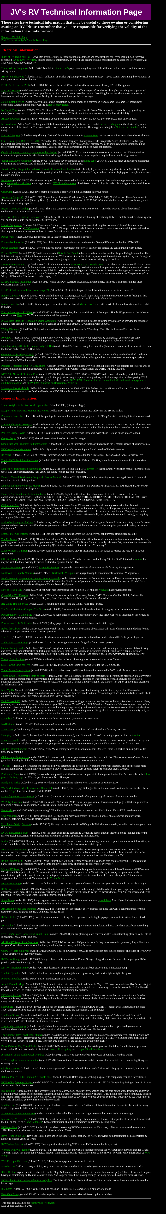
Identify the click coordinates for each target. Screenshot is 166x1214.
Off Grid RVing (9, 559)
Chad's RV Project (10, 1068)
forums (138, 559)
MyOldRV (6, 718)
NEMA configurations (64, 183)
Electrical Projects (10, 135)
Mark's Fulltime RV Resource (16, 424)
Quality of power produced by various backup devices (29, 152)
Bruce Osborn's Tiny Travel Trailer (19, 1046)
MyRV (4, 841)
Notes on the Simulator (128, 127)
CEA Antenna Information (15, 757)
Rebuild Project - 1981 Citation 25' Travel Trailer (26, 1077)
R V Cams (6, 1188)
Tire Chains (7, 729)
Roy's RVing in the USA (14, 1135)
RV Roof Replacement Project (17, 1082)
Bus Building (8, 1090)
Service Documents (11, 567)
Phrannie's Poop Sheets (13, 416)
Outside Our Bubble (68, 253)
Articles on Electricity (12, 76)
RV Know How (9, 1127)
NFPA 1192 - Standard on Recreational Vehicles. (52, 383)
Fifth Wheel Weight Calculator (17, 522)
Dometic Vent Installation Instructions (21, 468)
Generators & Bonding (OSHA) (17, 354)
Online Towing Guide (12, 648)
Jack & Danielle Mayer (13, 984)
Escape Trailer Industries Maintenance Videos (25, 410)
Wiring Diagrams (10, 329)
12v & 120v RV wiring (24, 59)
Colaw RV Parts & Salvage (15, 950)
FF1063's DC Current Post (15, 85)
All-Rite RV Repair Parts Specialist (19, 942)
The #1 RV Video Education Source (19, 460)
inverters (136, 735)
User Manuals (8, 816)
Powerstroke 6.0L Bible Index (16, 623)
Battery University (11, 295)
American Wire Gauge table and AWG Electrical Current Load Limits (37, 169)
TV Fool (5, 765)
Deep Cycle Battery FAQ (14, 264)
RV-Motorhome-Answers (14, 849)
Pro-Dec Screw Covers (13, 433)
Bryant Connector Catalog (15, 208)
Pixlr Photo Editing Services (16, 824)
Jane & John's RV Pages (13, 1026)
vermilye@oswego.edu (43, 1202)
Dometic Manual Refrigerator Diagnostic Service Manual (31, 477)
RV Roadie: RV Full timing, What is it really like (26, 1180)
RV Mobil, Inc (8, 917)
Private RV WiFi (9, 253)
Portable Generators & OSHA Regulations (23, 365)
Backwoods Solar (10, 774)
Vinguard (104, 589)
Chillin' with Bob (10, 505)
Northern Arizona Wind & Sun (87, 264)
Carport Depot (8, 438)
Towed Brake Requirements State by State (23, 675)
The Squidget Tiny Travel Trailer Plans (21, 1035)
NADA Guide (8, 724)
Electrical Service (10, 90)
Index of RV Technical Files (15, 56)
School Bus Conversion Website (18, 1113)
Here (19, 315)
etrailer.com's (62, 68)
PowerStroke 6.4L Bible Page (16, 614)
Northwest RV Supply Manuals (17, 573)
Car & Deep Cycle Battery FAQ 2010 (20, 141)
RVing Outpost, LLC (12, 860)
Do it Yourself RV (10, 701)
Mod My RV (7, 690)
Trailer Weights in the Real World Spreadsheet (25, 405)
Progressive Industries (12, 242)
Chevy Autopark (33, 1122)
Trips (12, 791)
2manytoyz (7, 735)
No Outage (7, 180)
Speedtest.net (8, 1166)
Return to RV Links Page (14, 37)
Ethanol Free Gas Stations (14, 533)
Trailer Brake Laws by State (15, 670)
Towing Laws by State (12, 659)
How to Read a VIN (11, 589)
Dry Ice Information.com (14, 749)
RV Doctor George (11, 883)
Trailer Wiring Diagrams (14, 68)
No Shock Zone (9, 110)
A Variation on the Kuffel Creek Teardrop (22, 1054)
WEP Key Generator (12, 802)
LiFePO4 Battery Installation (16, 281)
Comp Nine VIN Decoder (14, 595)
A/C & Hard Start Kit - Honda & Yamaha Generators (28, 320)
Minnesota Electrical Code (15, 388)
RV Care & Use (56, 878)
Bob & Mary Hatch (58, 104)
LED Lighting (64, 1049)
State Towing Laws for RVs (15, 664)
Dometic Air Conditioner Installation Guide (24, 494)
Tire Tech (6, 637)
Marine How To (9, 304)
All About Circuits (10, 118)
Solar (52, 1049)
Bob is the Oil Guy (11, 628)
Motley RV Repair (10, 869)
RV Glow (6, 337)
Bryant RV (92, 468)
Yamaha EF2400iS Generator (16, 160)
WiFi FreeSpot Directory (14, 1161)
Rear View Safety (10, 1194)
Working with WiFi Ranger (15, 1149)
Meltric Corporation (11, 225)
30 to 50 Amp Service (12, 101)
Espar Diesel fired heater (91, 1049)
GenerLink (6, 191)
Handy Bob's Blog (10, 782)
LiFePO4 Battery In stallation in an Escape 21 (25, 290)
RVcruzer (6, 455)
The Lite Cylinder (10, 973)
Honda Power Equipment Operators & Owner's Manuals (30, 578)
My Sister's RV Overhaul (14, 1119)
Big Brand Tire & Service (14, 603)
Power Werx (7, 236)
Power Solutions (9, 247)
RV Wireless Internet (12, 1144)
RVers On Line (9, 1172)
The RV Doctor (9, 539)
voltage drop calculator (19, 183)
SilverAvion (7, 900)
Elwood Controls (10, 740)
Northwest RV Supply (63, 573)
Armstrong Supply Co (12, 197)
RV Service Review (11, 889)
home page (90, 160)
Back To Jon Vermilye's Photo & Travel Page (24, 40)
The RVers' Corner (10, 1015)
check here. (105, 900)
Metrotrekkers (8, 124)
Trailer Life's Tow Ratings (15, 642)
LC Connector (31, 228)
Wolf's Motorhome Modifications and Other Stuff (27, 788)
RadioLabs (6, 810)
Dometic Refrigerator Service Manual (21, 485)
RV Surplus (7, 925)
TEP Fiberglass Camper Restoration (20, 1060)
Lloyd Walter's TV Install (14, 550)
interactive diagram (109, 124)
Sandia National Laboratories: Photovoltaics (24, 444)
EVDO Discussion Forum (14, 832)
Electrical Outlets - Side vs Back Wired (21, 217)
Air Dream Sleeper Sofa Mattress (18, 908)
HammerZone (91, 135)
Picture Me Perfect (11, 978)
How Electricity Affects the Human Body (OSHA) (27, 346)
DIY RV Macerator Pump (14, 967)
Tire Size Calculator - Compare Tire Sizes (23, 609)
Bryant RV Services (49, 567)
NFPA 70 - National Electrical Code (20, 374)
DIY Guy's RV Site (11, 995)
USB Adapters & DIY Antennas (17, 796)
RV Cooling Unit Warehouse (16, 449)
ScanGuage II (8, 1006)
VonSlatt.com (8, 1105)
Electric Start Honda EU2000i (17, 312)
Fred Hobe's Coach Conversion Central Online (25, 934)
